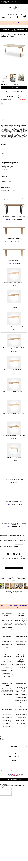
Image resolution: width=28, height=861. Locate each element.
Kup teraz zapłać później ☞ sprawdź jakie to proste (14, 30)
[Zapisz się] (14, 568)
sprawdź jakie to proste (18, 544)
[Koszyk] (24, 16)
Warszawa (9, 581)
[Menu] (3, 16)
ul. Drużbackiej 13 (17, 581)
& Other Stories (20, 12)
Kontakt (20, 14)
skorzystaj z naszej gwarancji (20, 537)
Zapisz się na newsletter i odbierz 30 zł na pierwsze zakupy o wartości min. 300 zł (14, 23)
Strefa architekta (11, 14)
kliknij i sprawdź (23, 535)
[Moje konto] (17, 16)
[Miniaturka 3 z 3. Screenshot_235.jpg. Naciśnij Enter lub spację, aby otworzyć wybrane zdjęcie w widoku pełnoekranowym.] (21, 77)
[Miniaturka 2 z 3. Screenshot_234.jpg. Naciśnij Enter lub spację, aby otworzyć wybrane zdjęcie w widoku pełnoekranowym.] (13, 77)
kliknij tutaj (16, 546)
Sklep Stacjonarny (9, 12)
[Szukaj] (10, 16)
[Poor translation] (3, 787)
